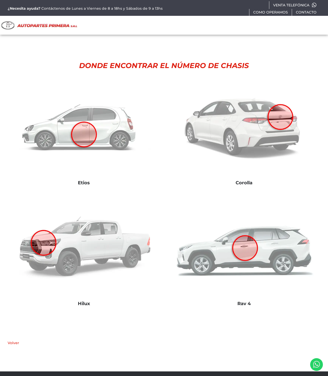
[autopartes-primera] (39, 21)
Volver (13, 343)
